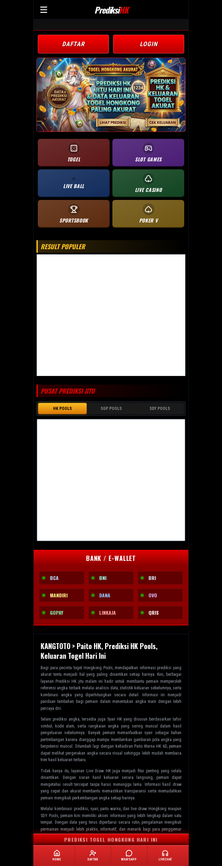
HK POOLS (62, 407)
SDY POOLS (160, 407)
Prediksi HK (66, 680)
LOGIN (148, 44)
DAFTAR (73, 44)
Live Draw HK (98, 769)
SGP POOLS (111, 407)
